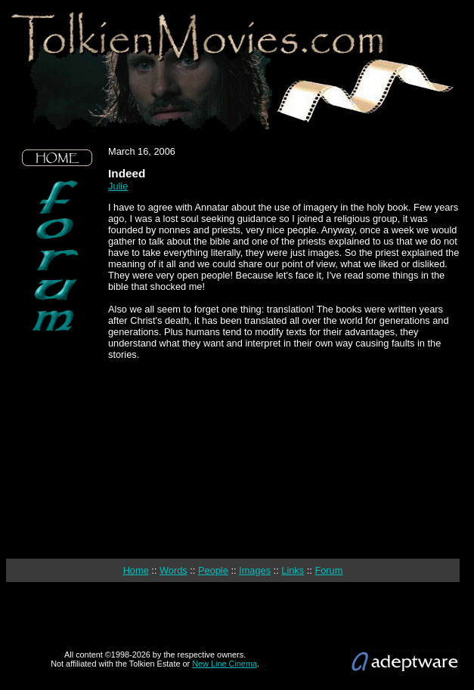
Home (136, 570)
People (213, 570)
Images (255, 570)
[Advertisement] (57, 445)
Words (173, 570)
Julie (118, 186)
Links (292, 570)
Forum (328, 570)
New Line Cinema (224, 663)
